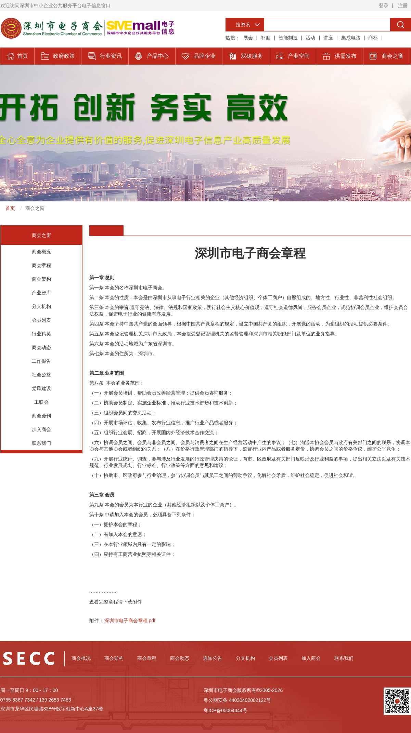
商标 (373, 37)
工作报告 (41, 361)
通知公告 (212, 658)
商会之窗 (34, 208)
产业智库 (41, 292)
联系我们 (41, 443)
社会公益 (41, 374)
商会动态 (41, 347)
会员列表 (41, 320)
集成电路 (350, 37)
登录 (383, 5)
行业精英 (41, 333)
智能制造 (288, 37)
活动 (310, 37)
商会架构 (41, 279)
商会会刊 (41, 415)
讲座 (328, 37)
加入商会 (41, 429)
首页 (10, 208)
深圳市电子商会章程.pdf (129, 620)
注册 (403, 5)
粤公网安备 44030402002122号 (237, 700)
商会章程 (41, 265)
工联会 (41, 402)
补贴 (265, 37)
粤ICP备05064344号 (225, 710)
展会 (248, 37)
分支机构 (41, 306)
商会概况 (41, 251)
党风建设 (41, 388)
